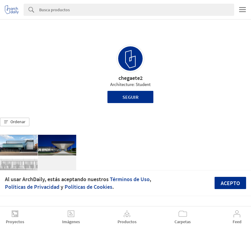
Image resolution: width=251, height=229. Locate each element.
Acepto (230, 183)
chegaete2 (130, 77)
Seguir (130, 97)
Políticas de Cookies (88, 186)
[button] (14, 122)
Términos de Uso (130, 179)
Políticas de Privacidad (32, 186)
